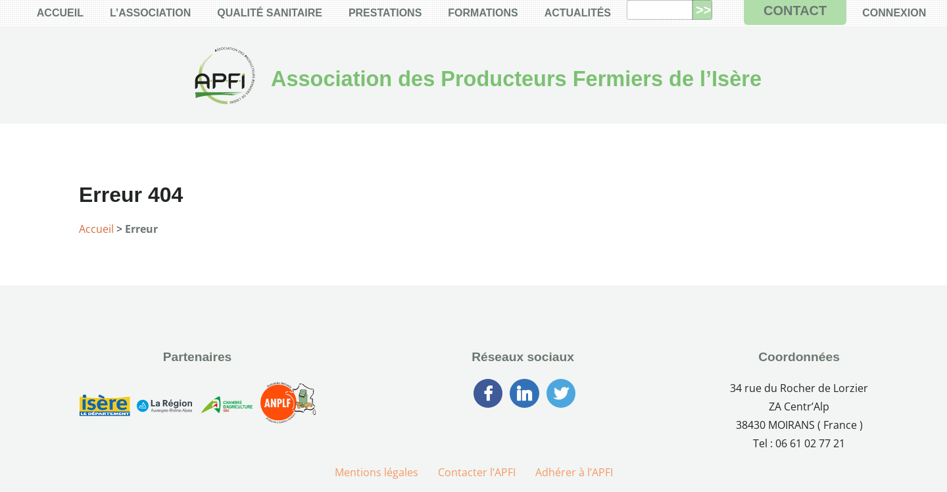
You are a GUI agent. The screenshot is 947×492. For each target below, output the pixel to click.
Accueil (96, 229)
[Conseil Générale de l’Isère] (104, 408)
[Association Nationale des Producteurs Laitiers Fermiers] (288, 408)
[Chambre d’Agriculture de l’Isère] (226, 407)
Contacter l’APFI (477, 472)
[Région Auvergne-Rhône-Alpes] (164, 407)
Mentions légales (376, 472)
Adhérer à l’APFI (574, 472)
